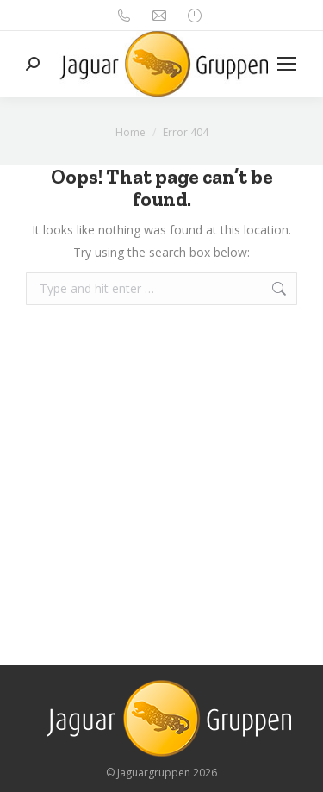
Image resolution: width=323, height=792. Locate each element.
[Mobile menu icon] (286, 63)
